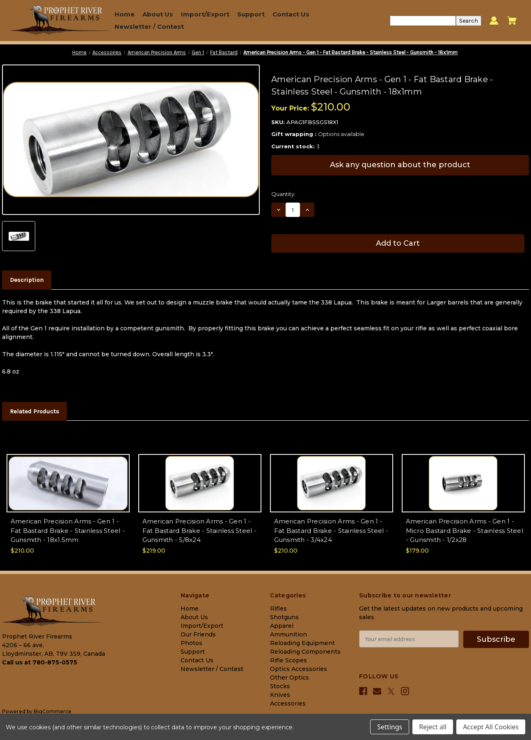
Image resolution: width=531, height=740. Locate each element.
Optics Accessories (298, 669)
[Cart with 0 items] (512, 20)
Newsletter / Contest (149, 26)
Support (251, 14)
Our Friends (198, 634)
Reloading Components (305, 651)
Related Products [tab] (34, 411)
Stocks (280, 686)
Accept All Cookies (491, 726)
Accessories (288, 703)
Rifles (278, 608)
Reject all (432, 726)
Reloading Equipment (302, 643)
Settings (389, 726)
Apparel (281, 625)
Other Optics (289, 677)
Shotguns (284, 617)
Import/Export (205, 14)
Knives (280, 695)
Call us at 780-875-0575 (39, 662)
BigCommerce (52, 711)
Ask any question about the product (400, 164)
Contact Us (290, 14)
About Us (157, 14)
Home (124, 14)
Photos (191, 643)
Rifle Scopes (288, 660)
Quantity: (283, 194)
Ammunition (288, 634)
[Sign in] (494, 21)
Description (26, 280)
